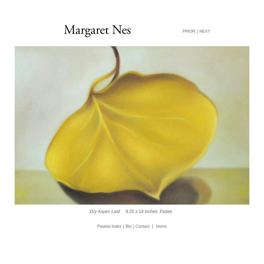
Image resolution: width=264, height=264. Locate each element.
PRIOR (189, 31)
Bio (129, 226)
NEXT (204, 31)
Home (161, 226)
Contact (143, 226)
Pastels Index (109, 226)
